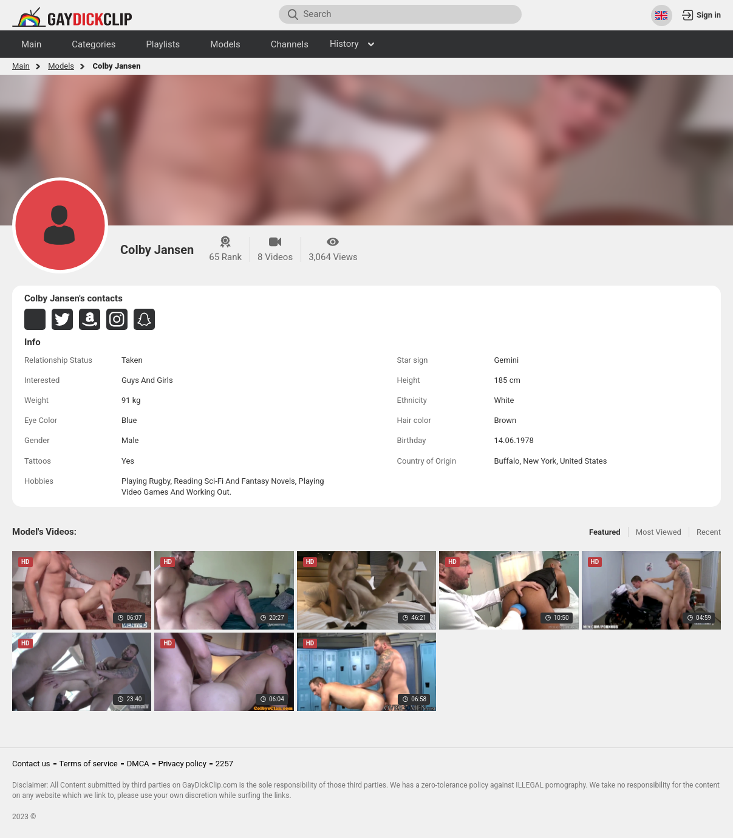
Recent (709, 532)
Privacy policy (182, 763)
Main (21, 65)
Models (61, 65)
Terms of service (89, 763)
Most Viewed (658, 532)
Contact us (31, 763)
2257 (224, 763)
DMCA (138, 763)
